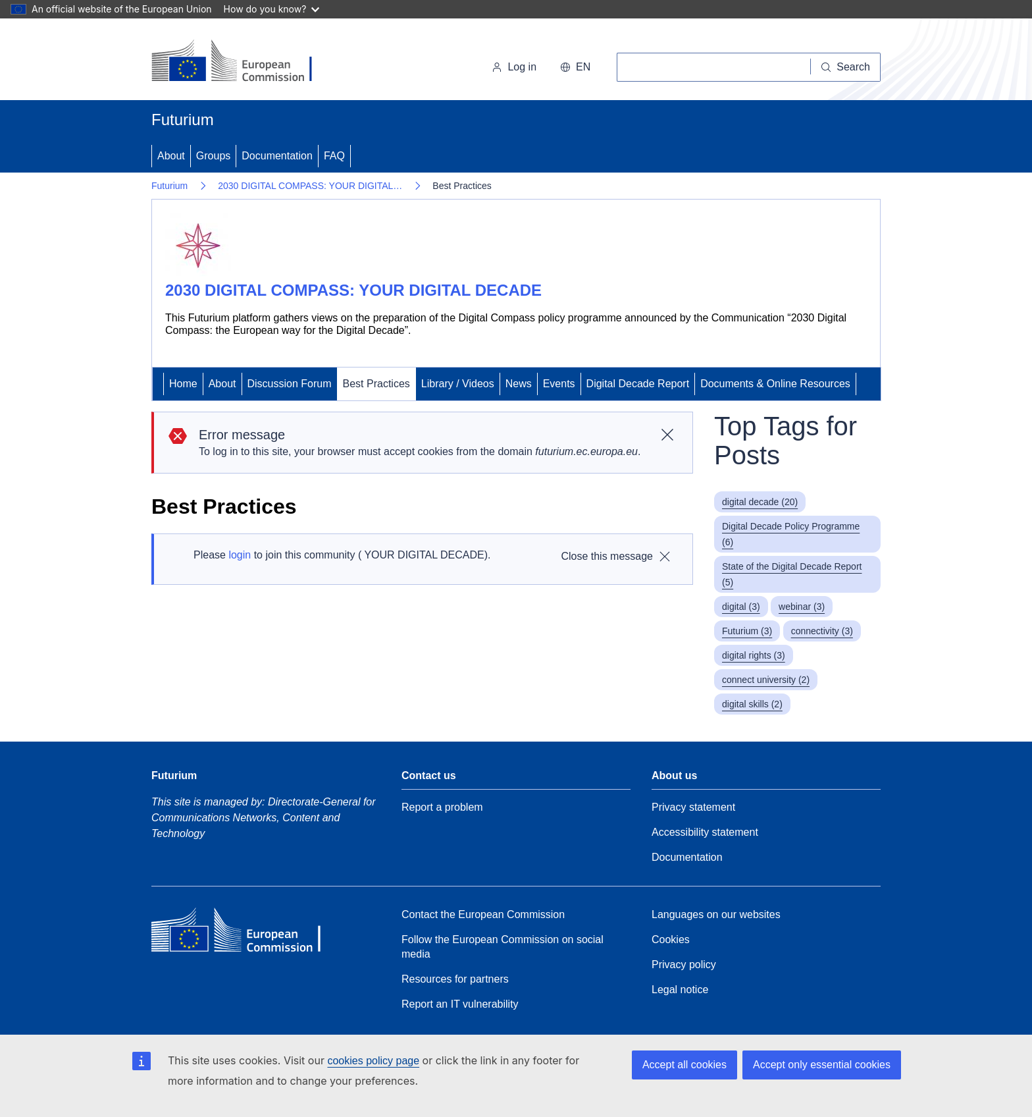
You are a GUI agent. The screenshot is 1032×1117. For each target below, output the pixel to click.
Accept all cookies (684, 1064)
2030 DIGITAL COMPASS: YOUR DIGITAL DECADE (353, 290)
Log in (514, 66)
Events (559, 383)
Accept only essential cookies (821, 1064)
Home (183, 383)
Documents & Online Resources (775, 383)
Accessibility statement (705, 832)
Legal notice (680, 989)
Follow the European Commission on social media (502, 947)
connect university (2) (766, 679)
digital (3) (741, 606)
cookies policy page (373, 1060)
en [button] (575, 66)
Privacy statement (693, 807)
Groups (213, 155)
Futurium (182, 119)
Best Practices (376, 383)
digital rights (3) (753, 655)
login (239, 554)
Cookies (671, 939)
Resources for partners (455, 979)
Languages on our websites (716, 914)
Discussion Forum (289, 383)
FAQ (334, 155)
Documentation (277, 155)
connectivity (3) (822, 631)
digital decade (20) (760, 502)
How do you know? (272, 8)
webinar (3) (802, 606)
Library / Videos (457, 383)
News (518, 383)
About (171, 155)
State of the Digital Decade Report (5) (792, 574)
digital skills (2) (752, 704)
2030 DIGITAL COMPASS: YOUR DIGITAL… (310, 185)
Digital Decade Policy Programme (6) (791, 534)
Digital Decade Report (638, 383)
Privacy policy (684, 964)
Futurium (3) (747, 631)
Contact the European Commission (483, 914)
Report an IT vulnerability (460, 1004)
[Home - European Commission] (241, 62)
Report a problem (442, 807)
